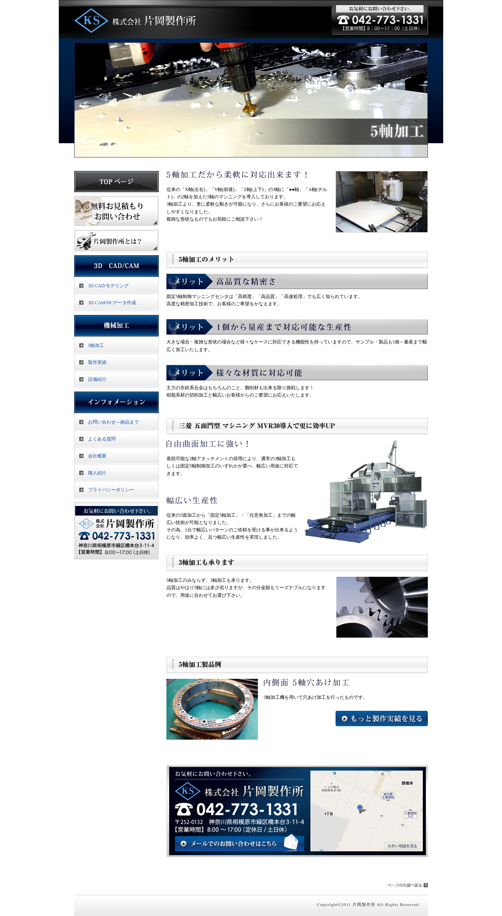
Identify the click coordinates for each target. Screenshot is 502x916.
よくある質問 (102, 439)
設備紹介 (97, 379)
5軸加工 (96, 345)
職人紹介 (97, 473)
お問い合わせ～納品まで (113, 422)
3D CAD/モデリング (108, 285)
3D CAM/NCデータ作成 (112, 302)
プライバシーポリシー (111, 489)
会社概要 (97, 456)
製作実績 (97, 362)
